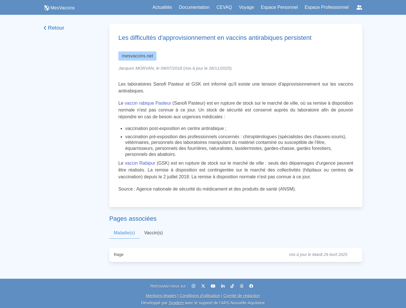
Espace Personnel (279, 7)
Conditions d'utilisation (200, 295)
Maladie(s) (124, 232)
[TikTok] (233, 286)
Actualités (162, 7)
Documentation (194, 7)
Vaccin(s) (153, 232)
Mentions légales (161, 295)
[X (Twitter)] (204, 286)
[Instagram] (194, 286)
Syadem (176, 303)
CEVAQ (224, 7)
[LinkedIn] (223, 286)
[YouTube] (214, 286)
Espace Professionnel (327, 7)
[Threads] (242, 286)
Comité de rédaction (242, 295)
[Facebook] (251, 286)
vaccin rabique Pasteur (148, 103)
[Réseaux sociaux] (359, 7)
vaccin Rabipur (140, 163)
